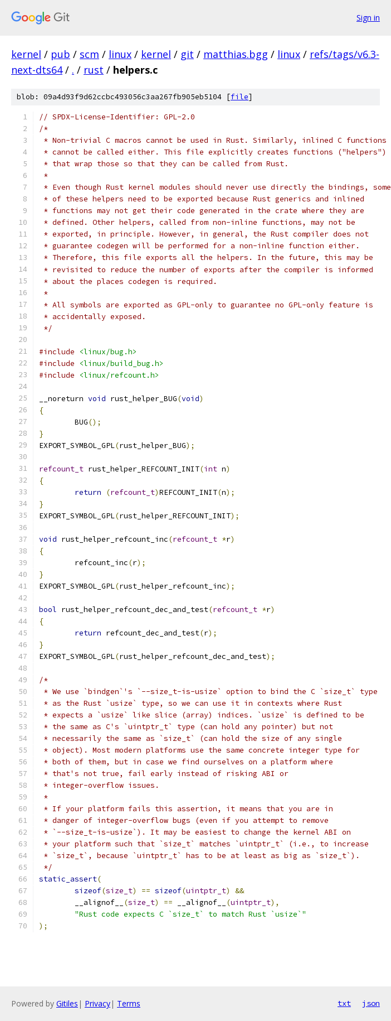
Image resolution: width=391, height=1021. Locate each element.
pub (60, 54)
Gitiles (67, 1003)
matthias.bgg (235, 54)
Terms (128, 1003)
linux (120, 54)
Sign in (368, 17)
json (371, 1003)
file (239, 97)
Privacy (97, 1003)
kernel (26, 54)
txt (344, 1003)
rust (94, 69)
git (187, 54)
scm (89, 54)
